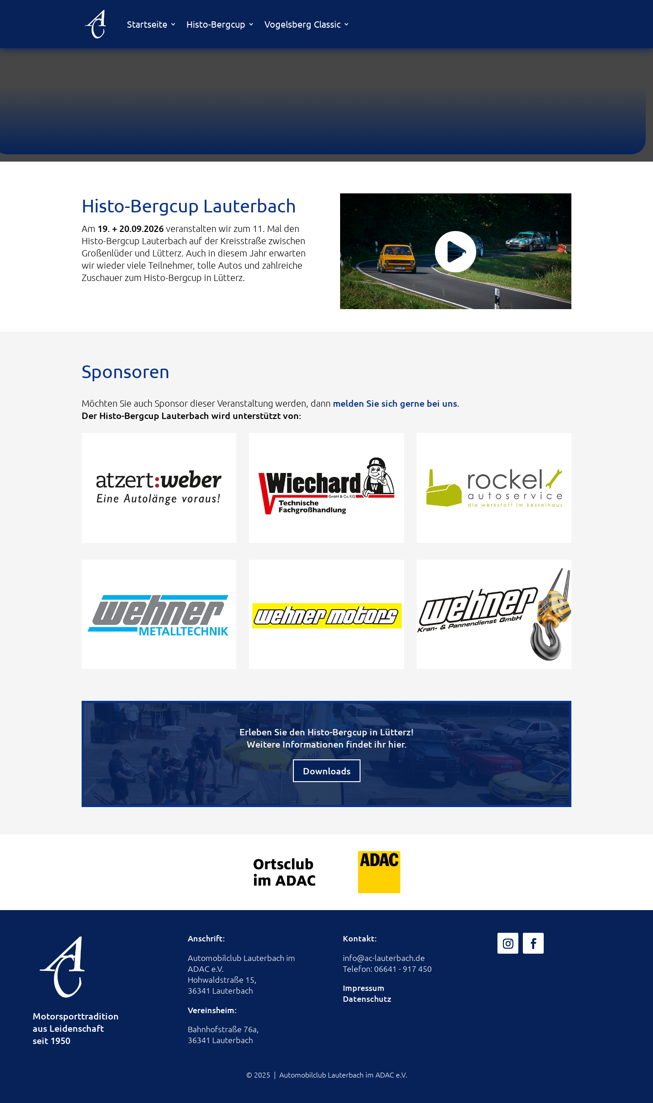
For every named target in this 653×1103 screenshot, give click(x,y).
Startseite (147, 24)
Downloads (327, 771)
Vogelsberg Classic (302, 24)
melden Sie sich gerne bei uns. (396, 403)
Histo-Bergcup (215, 24)
